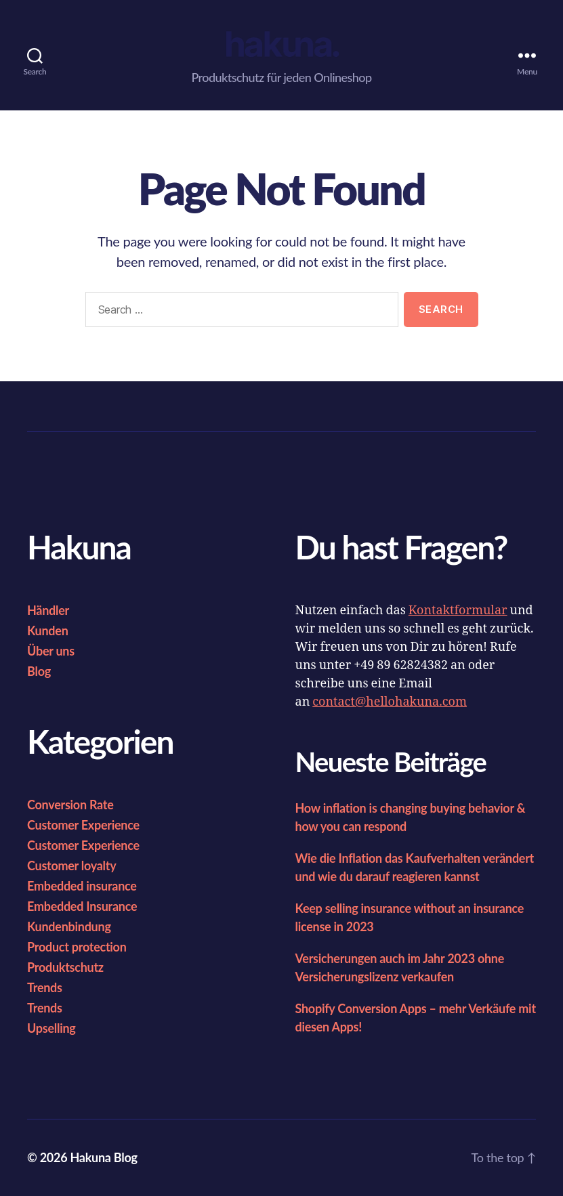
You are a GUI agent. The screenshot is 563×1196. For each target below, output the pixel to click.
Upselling (51, 1028)
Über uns (51, 650)
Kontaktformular (458, 610)
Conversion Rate (70, 804)
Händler (48, 610)
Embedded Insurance (82, 906)
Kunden (47, 630)
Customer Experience (83, 824)
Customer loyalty (71, 865)
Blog (39, 671)
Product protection (77, 946)
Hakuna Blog (103, 1157)
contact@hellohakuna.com (389, 702)
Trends (44, 987)
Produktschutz (65, 967)
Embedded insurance (82, 885)
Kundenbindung (69, 926)
